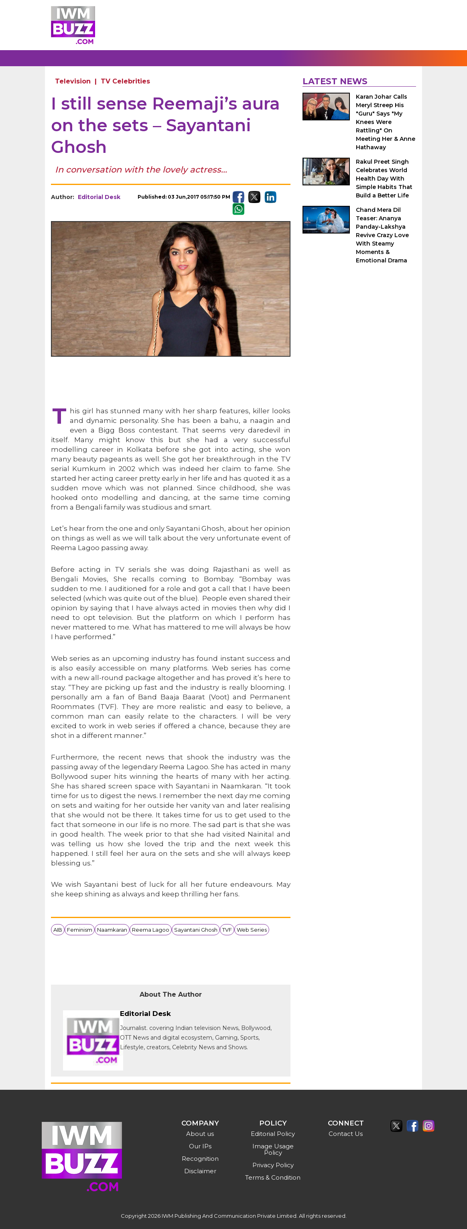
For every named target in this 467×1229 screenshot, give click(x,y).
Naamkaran (112, 929)
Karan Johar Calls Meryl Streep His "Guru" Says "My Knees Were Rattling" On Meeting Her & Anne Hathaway (385, 122)
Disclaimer (200, 1171)
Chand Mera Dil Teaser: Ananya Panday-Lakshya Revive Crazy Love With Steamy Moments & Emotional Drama (382, 235)
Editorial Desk (99, 197)
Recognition (200, 1158)
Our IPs (200, 1146)
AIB (57, 929)
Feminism (79, 929)
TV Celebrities (125, 81)
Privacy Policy (273, 1165)
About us (200, 1134)
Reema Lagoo (150, 929)
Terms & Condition (273, 1177)
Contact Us (346, 1134)
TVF (227, 929)
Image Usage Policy (273, 1149)
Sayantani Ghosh (195, 929)
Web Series (252, 929)
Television (73, 81)
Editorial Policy (273, 1134)
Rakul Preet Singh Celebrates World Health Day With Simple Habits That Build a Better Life (384, 178)
